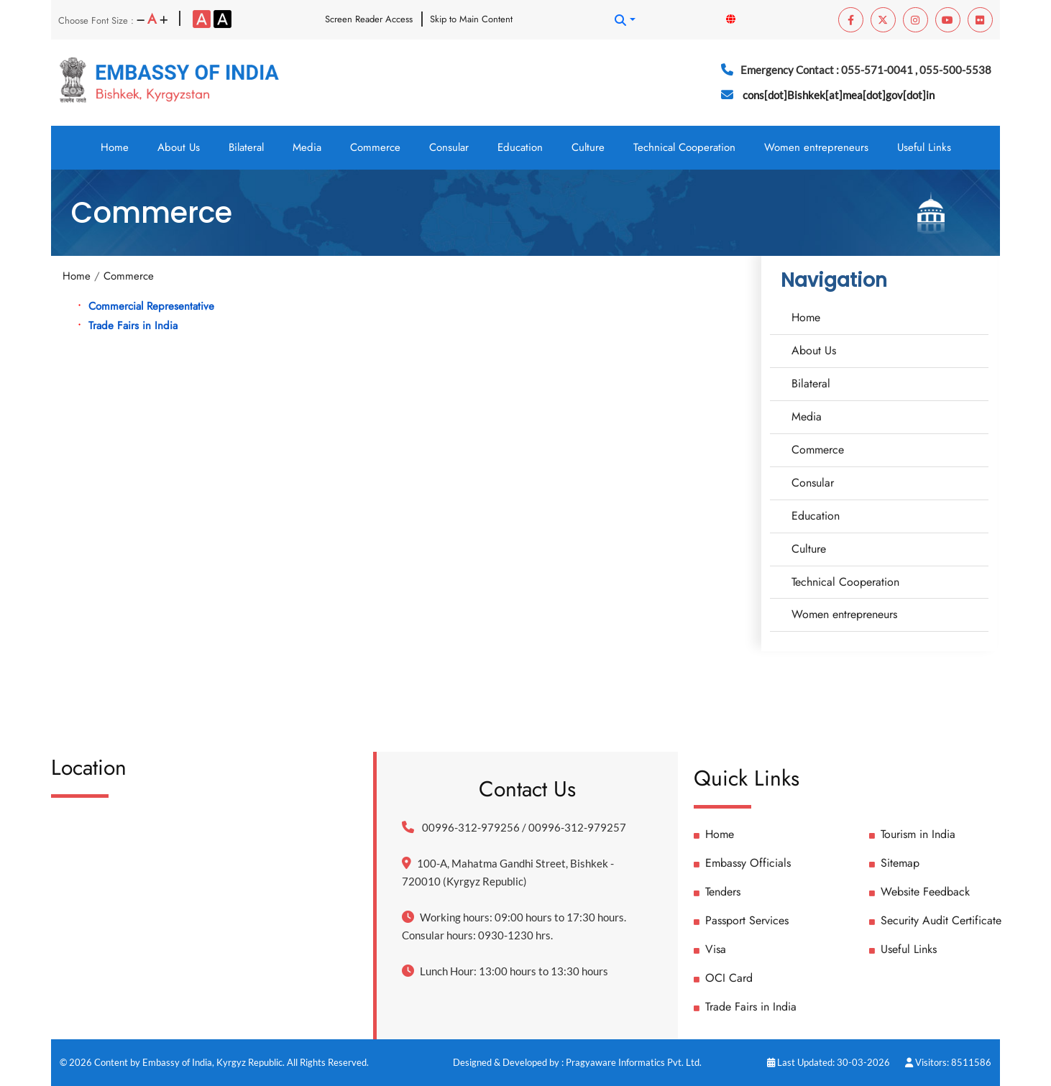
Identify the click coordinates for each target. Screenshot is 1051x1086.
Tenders (717, 891)
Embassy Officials (742, 863)
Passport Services (741, 920)
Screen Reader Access (369, 19)
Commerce (375, 147)
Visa (710, 949)
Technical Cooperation (684, 147)
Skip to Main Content (471, 19)
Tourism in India (912, 834)
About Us (178, 147)
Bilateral (246, 147)
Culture (588, 147)
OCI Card (723, 978)
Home (115, 147)
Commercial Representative (151, 306)
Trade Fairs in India (133, 325)
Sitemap (894, 863)
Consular (449, 147)
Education (520, 147)
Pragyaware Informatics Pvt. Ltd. (634, 1062)
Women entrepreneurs (816, 147)
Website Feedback (919, 891)
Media (307, 147)
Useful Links (924, 147)
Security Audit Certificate (935, 920)
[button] (624, 20)
